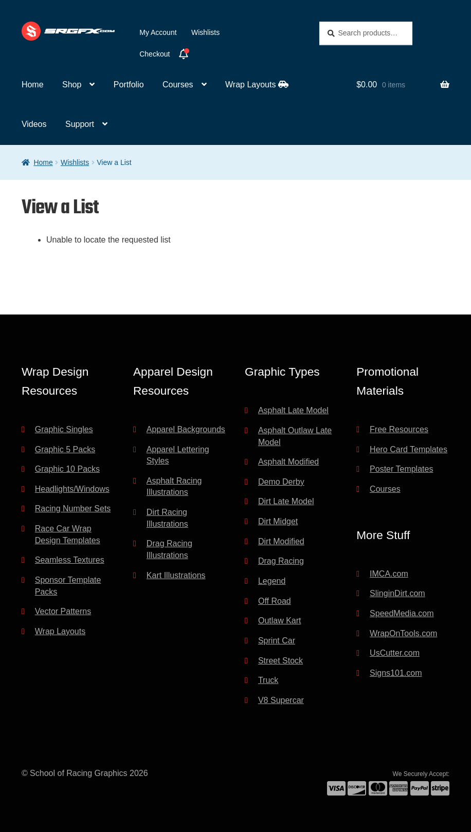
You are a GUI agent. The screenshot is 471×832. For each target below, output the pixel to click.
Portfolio (129, 84)
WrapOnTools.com (403, 633)
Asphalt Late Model (293, 410)
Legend (271, 581)
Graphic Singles (64, 429)
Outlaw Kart (279, 620)
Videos (34, 124)
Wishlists (205, 32)
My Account (157, 32)
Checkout (154, 54)
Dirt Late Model (286, 501)
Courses (177, 84)
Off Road (274, 601)
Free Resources (399, 429)
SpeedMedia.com (402, 613)
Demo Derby (281, 481)
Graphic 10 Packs (67, 469)
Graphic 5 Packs (65, 449)
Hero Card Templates (408, 449)
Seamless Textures (69, 560)
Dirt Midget (278, 521)
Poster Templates (401, 469)
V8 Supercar (281, 700)
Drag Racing (281, 561)
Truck (268, 680)
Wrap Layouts (256, 84)
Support (79, 124)
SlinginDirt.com (397, 593)
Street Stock (280, 660)
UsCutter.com (395, 653)
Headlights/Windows (72, 489)
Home (33, 84)
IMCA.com (389, 573)
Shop (71, 84)
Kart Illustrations (176, 575)
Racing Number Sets (73, 508)
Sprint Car (276, 640)
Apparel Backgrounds (186, 429)
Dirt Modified (281, 541)
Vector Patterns (63, 611)
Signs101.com (396, 673)
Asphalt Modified (288, 461)
